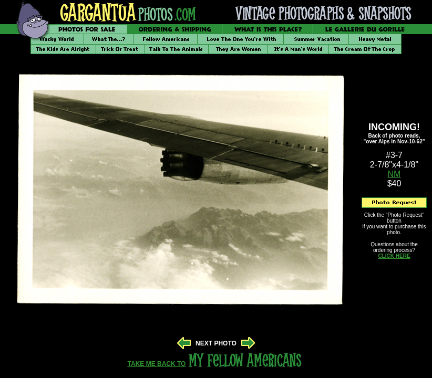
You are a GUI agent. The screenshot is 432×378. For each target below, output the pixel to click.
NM (394, 174)
